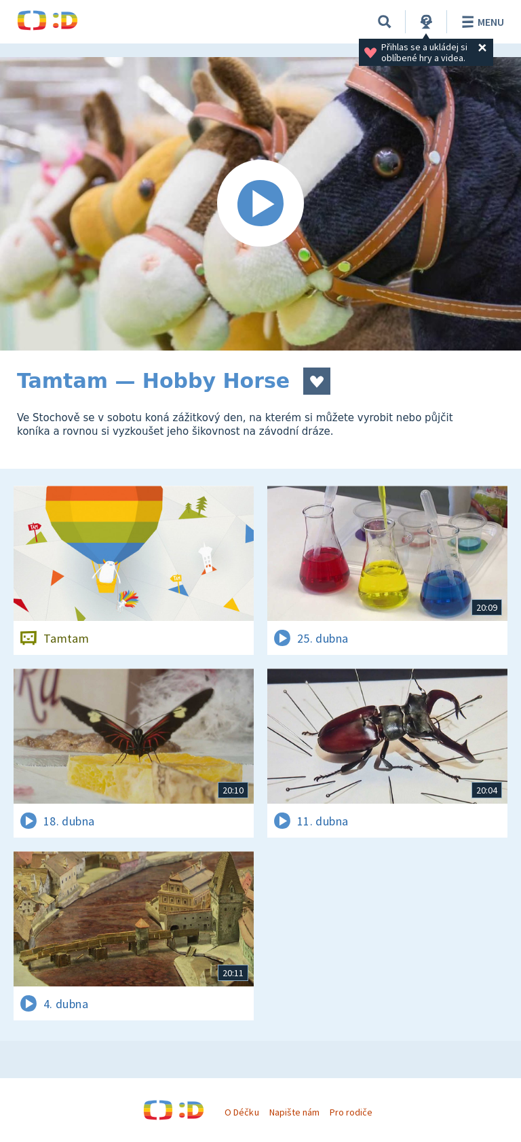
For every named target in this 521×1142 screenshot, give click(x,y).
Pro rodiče (351, 1112)
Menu (480, 22)
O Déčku (241, 1112)
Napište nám (294, 1112)
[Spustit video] (260, 204)
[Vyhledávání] (384, 21)
